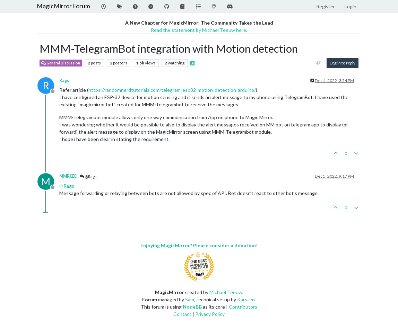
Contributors (243, 307)
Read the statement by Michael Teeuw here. (199, 30)
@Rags (88, 176)
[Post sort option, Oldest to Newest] (319, 63)
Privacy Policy (210, 314)
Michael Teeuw (225, 292)
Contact (182, 314)
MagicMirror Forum (63, 6)
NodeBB (192, 307)
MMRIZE (68, 176)
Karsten (246, 299)
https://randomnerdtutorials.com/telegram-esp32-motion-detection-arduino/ (172, 90)
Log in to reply (342, 62)
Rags (64, 80)
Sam (189, 299)
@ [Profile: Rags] (66, 186)
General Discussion (60, 63)
